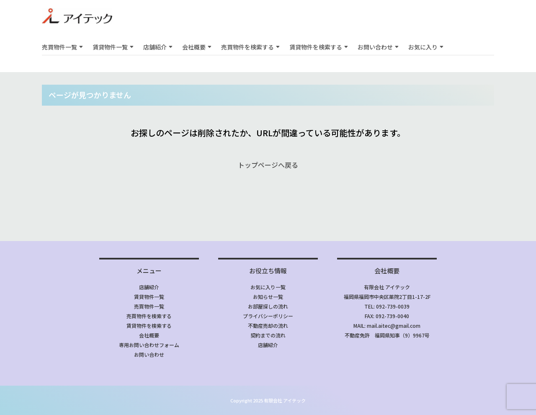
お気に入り (423, 47)
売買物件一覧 (59, 47)
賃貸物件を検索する (315, 47)
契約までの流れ (268, 335)
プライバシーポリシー (268, 315)
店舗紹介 (155, 47)
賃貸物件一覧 (110, 47)
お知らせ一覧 (268, 296)
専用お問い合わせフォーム (149, 344)
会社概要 (194, 47)
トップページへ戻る (268, 165)
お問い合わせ (375, 47)
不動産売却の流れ (268, 325)
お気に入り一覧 (268, 286)
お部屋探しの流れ (268, 306)
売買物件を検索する (247, 47)
